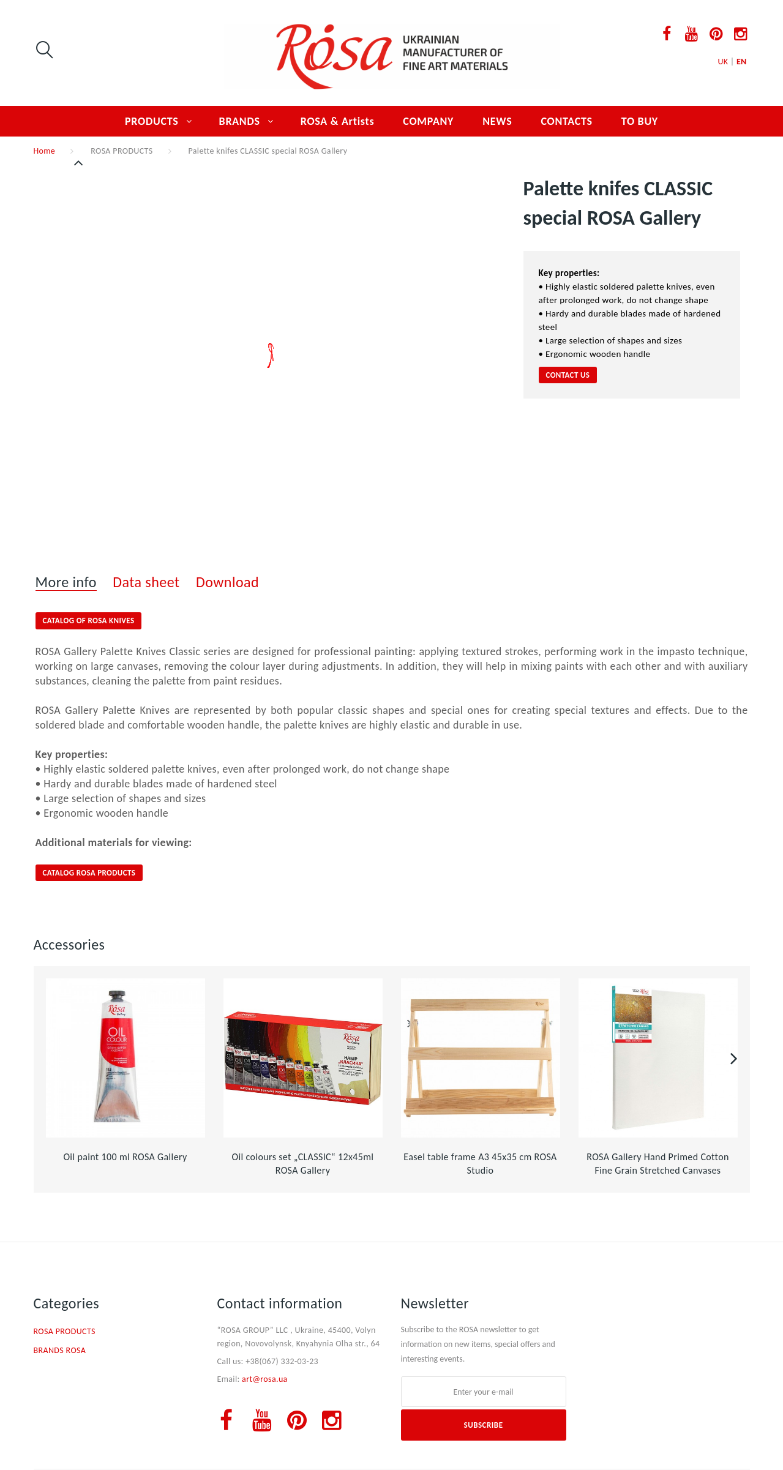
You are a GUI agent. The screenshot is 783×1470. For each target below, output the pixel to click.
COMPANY (428, 121)
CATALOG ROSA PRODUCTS (89, 872)
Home (45, 151)
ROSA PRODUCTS (121, 151)
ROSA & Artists (338, 121)
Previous (79, 163)
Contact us (568, 375)
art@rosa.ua (265, 1379)
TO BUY (639, 121)
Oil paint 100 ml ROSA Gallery (125, 1157)
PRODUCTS (152, 121)
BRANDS (239, 121)
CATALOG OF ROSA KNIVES (89, 620)
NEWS (497, 121)
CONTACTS (566, 121)
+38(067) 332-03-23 (281, 1361)
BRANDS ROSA (60, 1350)
